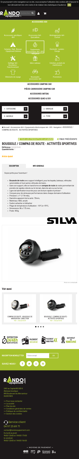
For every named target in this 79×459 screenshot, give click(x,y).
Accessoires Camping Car (39, 84)
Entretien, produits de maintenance (57, 61)
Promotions (57, 74)
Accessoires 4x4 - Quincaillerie (35, 33)
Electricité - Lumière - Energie (57, 47)
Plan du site (10, 406)
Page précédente (67, 139)
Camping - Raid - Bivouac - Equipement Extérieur (13, 47)
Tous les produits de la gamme (35, 139)
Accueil (5, 127)
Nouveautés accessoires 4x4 (35, 75)
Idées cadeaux (35, 60)
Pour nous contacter (14, 401)
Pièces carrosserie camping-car (39, 89)
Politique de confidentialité (16, 411)
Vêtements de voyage (13, 74)
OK (69, 5)
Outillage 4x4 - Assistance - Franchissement (13, 61)
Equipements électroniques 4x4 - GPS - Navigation (35, 47)
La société (10, 404)
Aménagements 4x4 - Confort (57, 33)
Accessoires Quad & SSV (39, 98)
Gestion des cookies (14, 414)
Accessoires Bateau (39, 94)
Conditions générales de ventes (18, 409)
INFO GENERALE (38, 166)
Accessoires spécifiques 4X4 (13, 33)
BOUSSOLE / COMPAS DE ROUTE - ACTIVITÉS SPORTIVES (56, 318)
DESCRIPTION (14, 166)
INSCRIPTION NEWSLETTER (13, 356)
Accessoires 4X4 (39, 22)
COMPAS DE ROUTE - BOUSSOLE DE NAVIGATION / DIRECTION (19, 318)
